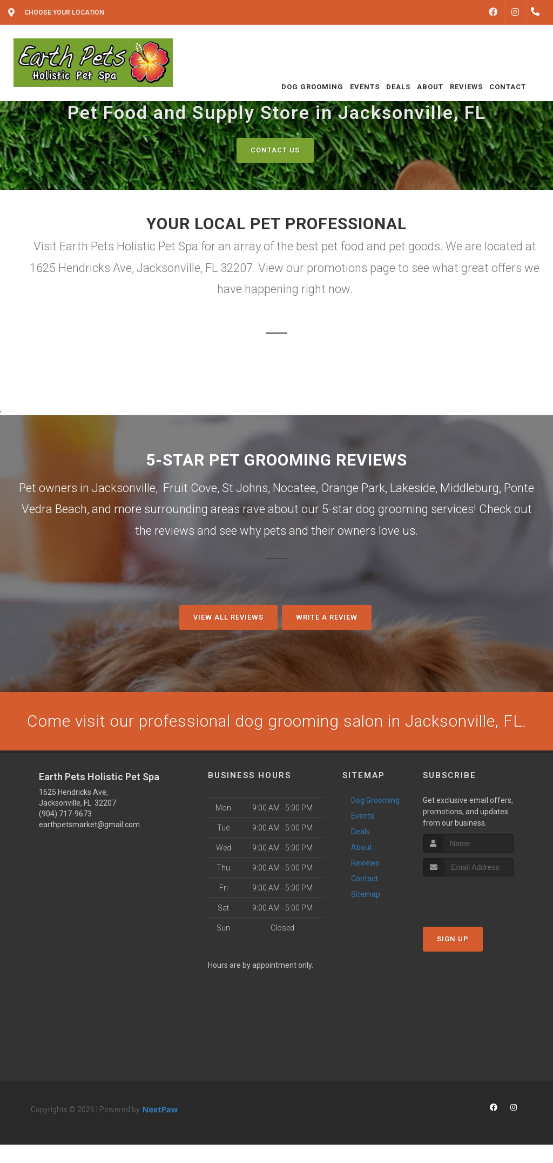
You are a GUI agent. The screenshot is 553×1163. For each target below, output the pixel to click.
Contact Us (275, 150)
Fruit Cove (190, 488)
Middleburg (469, 488)
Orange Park (353, 488)
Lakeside (412, 488)
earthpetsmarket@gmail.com (89, 824)
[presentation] (480, 897)
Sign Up (453, 939)
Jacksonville (124, 488)
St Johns (245, 488)
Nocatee (294, 488)
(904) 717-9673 (65, 813)
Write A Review (327, 617)
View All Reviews (228, 617)
